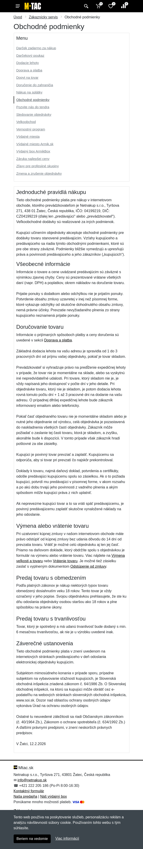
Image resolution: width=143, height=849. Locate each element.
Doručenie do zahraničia (34, 85)
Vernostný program (30, 129)
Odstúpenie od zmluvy (88, 566)
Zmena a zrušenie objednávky (39, 173)
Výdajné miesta (28, 136)
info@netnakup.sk (32, 780)
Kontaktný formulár (29, 791)
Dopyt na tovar (27, 77)
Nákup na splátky (29, 92)
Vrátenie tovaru (65, 561)
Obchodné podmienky (33, 100)
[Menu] (18, 6)
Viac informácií (67, 838)
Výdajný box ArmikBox (33, 151)
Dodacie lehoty (27, 63)
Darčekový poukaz (30, 55)
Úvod (18, 17)
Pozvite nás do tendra (32, 107)
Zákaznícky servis (43, 17)
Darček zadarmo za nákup (36, 48)
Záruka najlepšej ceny (33, 159)
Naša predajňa (25, 796)
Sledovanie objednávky (33, 114)
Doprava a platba (29, 70)
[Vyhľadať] (86, 6)
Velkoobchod (26, 122)
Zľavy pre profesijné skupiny (37, 166)
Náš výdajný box (53, 796)
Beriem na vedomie (32, 839)
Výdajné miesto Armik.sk (34, 144)
